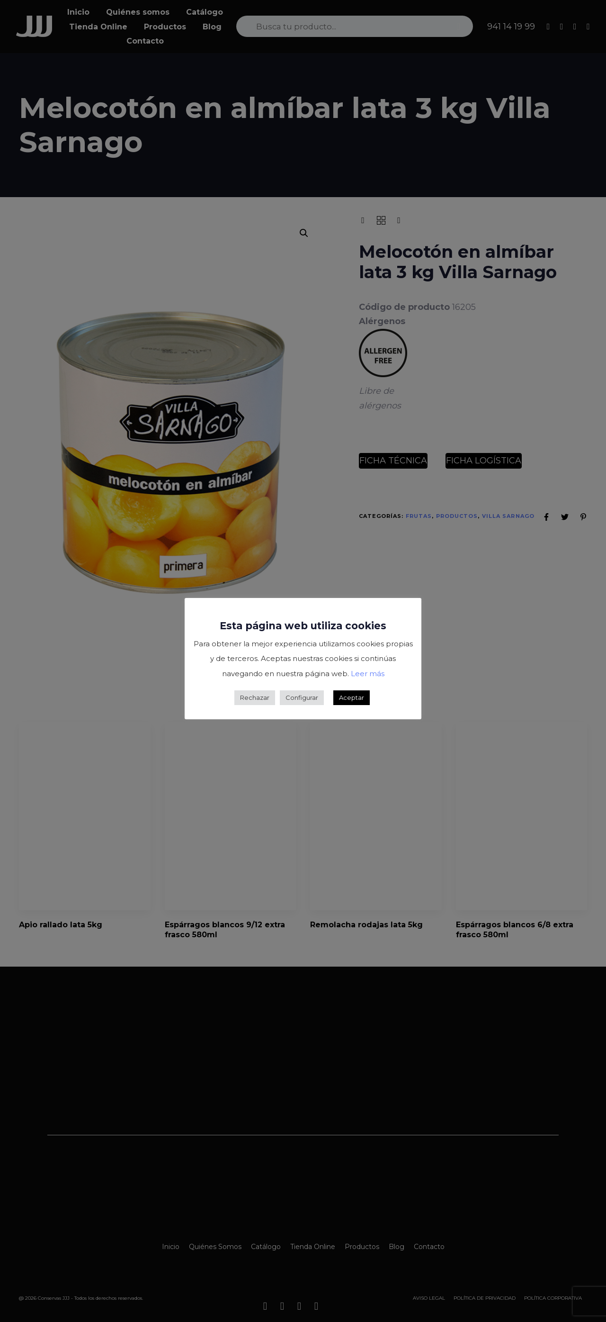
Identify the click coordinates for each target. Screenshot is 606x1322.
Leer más (367, 673)
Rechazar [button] (254, 697)
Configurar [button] (301, 697)
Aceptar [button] (351, 697)
